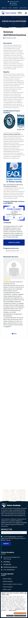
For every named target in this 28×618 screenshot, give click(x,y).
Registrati (15, 8)
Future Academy (8, 587)
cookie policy (12, 610)
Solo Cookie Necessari (20, 615)
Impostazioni (10, 615)
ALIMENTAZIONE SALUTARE (12, 250)
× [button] (26, 593)
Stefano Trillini (7, 589)
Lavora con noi (23, 8)
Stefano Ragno (7, 579)
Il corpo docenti (7, 574)
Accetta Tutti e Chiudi (19, 613)
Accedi (10, 8)
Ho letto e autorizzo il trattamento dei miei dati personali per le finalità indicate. (13, 538)
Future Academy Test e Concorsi (12, 584)
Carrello (4, 8)
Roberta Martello (8, 581)
